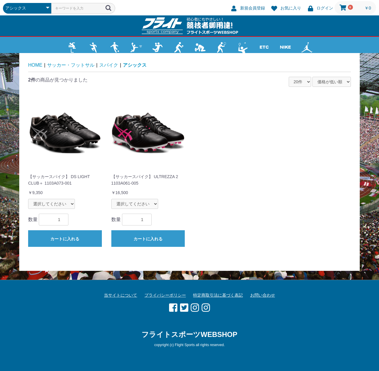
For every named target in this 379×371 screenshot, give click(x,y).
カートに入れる (64, 238)
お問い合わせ (262, 295)
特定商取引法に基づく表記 (218, 295)
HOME (35, 65)
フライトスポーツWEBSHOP (189, 334)
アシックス (135, 65)
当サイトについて (120, 295)
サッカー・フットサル (70, 65)
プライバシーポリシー (165, 295)
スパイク (108, 65)
